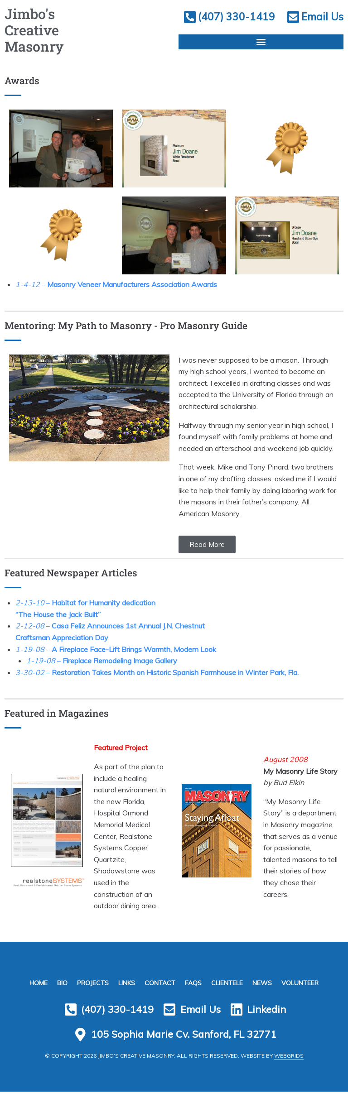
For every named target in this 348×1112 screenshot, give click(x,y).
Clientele (230, 996)
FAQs (194, 996)
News (266, 996)
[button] (261, 58)
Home (33, 996)
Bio (58, 996)
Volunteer (305, 996)
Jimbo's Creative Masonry (39, 35)
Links (125, 996)
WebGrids (289, 1076)
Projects (90, 996)
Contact (160, 996)
